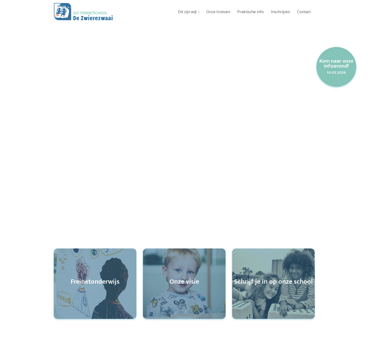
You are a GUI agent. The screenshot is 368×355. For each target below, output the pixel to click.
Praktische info (250, 11)
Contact (304, 11)
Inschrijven (280, 11)
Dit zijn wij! (187, 11)
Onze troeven (218, 11)
